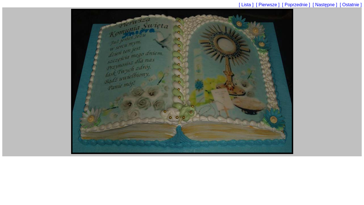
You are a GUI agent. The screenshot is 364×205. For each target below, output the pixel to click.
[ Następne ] (325, 4)
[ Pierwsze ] (268, 4)
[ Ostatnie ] (351, 4)
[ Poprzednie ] (296, 4)
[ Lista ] (247, 4)
